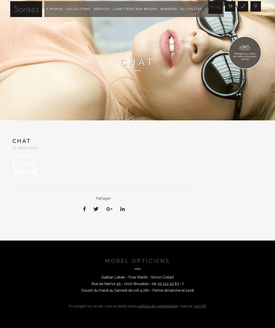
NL (219, 7)
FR (211, 7)
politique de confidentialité (157, 306)
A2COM (200, 306)
